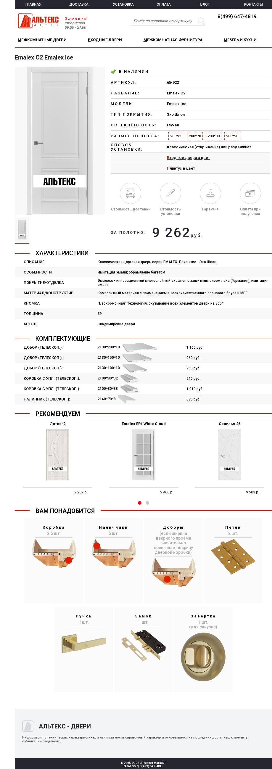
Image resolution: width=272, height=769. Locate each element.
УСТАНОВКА (123, 4)
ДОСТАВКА (78, 4)
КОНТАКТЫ (253, 4)
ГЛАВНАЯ (33, 4)
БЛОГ (205, 4)
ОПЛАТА (164, 4)
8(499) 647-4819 (237, 16)
